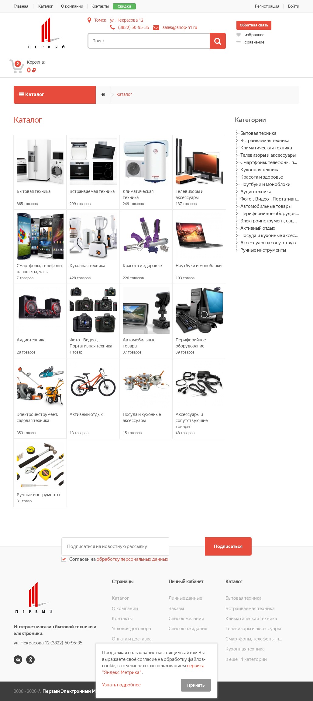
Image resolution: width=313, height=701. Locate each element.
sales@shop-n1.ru (180, 27)
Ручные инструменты (263, 250)
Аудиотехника (255, 191)
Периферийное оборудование (270, 213)
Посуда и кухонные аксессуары (270, 235)
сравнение (250, 42)
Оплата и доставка (132, 639)
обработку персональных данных (132, 559)
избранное (250, 35)
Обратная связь (254, 25)
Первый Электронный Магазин (76, 691)
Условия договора (131, 628)
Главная (21, 6)
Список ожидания (188, 628)
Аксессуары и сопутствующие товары (270, 243)
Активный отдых (257, 228)
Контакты (100, 6)
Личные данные (185, 598)
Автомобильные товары (265, 206)
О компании (72, 6)
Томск (100, 20)
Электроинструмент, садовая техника (270, 221)
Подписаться (228, 546)
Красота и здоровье (261, 177)
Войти (293, 6)
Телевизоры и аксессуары (268, 155)
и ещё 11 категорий (246, 659)
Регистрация (267, 6)
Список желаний (186, 618)
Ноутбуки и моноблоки (265, 184)
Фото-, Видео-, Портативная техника (270, 199)
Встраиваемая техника (265, 140)
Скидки (124, 6)
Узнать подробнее (121, 685)
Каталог (45, 6)
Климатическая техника (266, 148)
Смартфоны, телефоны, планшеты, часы (270, 162)
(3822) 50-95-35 (133, 27)
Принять (196, 685)
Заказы (176, 608)
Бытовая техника (258, 133)
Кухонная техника (260, 170)
